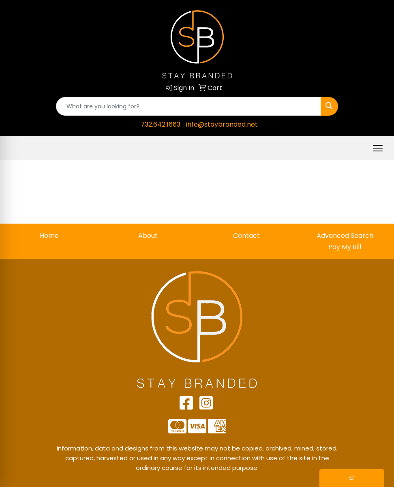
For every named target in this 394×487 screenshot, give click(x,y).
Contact (246, 235)
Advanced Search (345, 235)
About (148, 235)
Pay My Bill (344, 247)
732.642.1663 (160, 124)
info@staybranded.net (222, 124)
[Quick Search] (188, 106)
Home (49, 235)
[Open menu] (378, 148)
